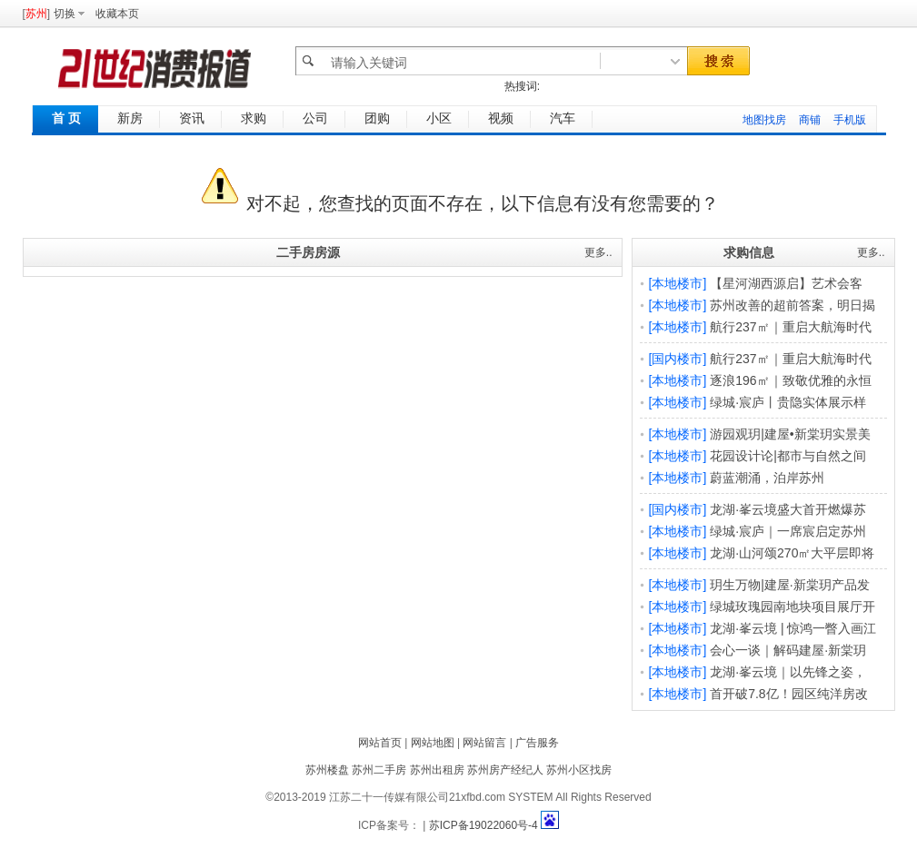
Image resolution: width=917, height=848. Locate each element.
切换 (64, 13)
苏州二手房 (379, 770)
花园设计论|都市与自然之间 (788, 456)
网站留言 (484, 742)
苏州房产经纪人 (505, 770)
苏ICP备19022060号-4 (483, 825)
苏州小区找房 (579, 770)
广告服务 (537, 742)
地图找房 (764, 119)
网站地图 (432, 742)
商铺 (810, 119)
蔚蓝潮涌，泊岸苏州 (767, 477)
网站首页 (380, 742)
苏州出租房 (437, 770)
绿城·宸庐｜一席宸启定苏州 (788, 531)
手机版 (849, 119)
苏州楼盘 (327, 770)
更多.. (598, 252)
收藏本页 (117, 13)
